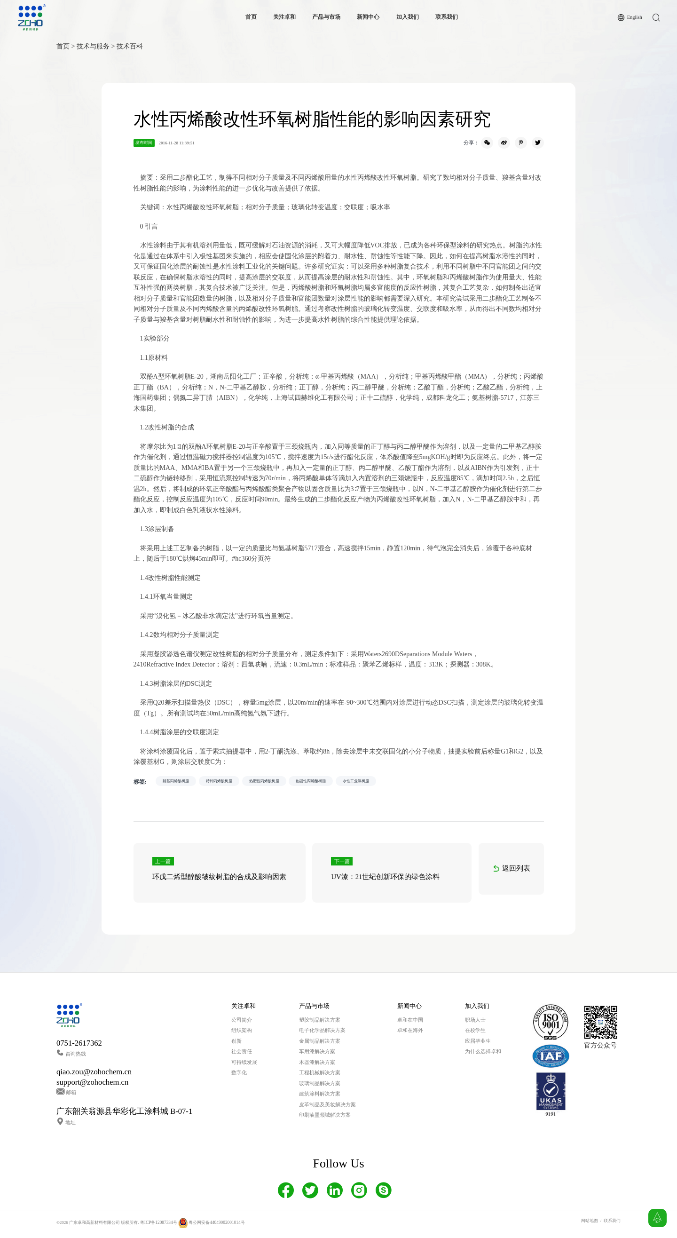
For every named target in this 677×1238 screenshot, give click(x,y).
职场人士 (475, 1023)
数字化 (239, 1076)
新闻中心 (367, 17)
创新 (236, 1044)
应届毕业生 (478, 1044)
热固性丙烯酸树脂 (350, 782)
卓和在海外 (410, 1033)
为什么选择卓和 (483, 1054)
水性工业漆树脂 (407, 782)
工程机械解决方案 (319, 1076)
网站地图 (589, 1224)
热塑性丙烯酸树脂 (291, 782)
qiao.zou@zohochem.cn (94, 1075)
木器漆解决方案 (317, 1065)
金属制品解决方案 (319, 1044)
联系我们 (446, 17)
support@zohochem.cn (92, 1085)
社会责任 (241, 1054)
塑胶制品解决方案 (319, 1023)
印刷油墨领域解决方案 (325, 1118)
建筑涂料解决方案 (319, 1097)
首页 (250, 17)
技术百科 (130, 46)
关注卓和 (284, 17)
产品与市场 (326, 17)
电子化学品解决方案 (322, 1033)
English (634, 17)
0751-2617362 (79, 1046)
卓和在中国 (410, 1023)
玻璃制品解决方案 (319, 1086)
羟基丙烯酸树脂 (181, 782)
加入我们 (407, 17)
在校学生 (475, 1033)
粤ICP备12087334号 (158, 1225)
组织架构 (241, 1033)
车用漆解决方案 (317, 1054)
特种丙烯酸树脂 (235, 782)
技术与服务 (93, 46)
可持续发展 (244, 1065)
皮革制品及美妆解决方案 (327, 1108)
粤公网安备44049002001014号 (210, 1225)
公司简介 (241, 1023)
